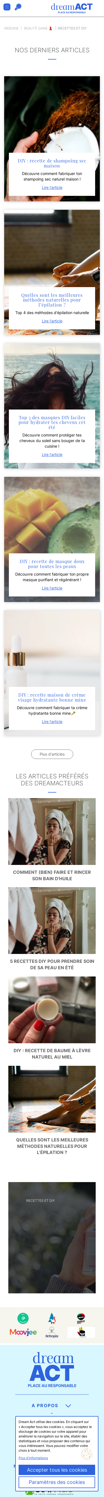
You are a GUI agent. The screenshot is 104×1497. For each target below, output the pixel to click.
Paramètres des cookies (57, 1482)
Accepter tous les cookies (57, 1470)
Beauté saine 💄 (38, 28)
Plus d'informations (33, 1458)
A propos (51, 1405)
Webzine (11, 28)
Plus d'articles (52, 754)
